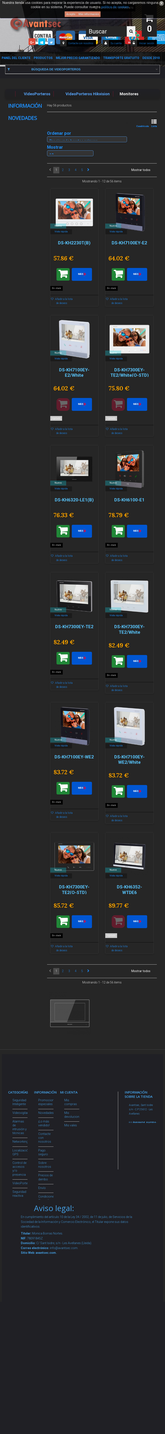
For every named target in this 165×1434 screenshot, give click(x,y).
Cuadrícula (142, 123)
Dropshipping (47, 1217)
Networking (20, 1141)
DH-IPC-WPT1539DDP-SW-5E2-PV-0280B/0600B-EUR (24, 273)
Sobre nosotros (21, 119)
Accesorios (20, 1241)
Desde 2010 (151, 58)
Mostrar (55, 147)
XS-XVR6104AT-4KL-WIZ (22, 492)
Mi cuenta (68, 1092)
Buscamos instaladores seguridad (46, 1229)
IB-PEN (17, 631)
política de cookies (115, 7)
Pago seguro (20, 112)
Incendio (18, 1263)
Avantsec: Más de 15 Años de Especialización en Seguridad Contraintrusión (49, 1315)
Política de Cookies (23, 143)
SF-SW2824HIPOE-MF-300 (24, 564)
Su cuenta (116, 43)
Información (25, 105)
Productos (43, 58)
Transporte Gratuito (121, 58)
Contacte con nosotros (80, 43)
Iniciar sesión (146, 43)
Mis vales (70, 1163)
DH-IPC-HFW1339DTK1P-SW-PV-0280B (26, 424)
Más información (88, 14)
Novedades (22, 162)
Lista (154, 123)
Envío (15, 125)
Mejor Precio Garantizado (78, 58)
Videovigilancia (22, 1113)
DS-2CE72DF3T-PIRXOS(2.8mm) (25, 698)
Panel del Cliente (16, 58)
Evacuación (20, 1328)
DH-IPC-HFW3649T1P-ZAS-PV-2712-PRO (23, 195)
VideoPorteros (22, 1183)
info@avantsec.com (140, 1146)
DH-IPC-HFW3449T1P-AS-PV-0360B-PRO (23, 354)
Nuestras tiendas (22, 150)
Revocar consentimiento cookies (49, 1274)
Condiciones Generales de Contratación (25, 134)
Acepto (70, 14)
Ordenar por (59, 133)
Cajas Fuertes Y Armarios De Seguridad (19, 1312)
